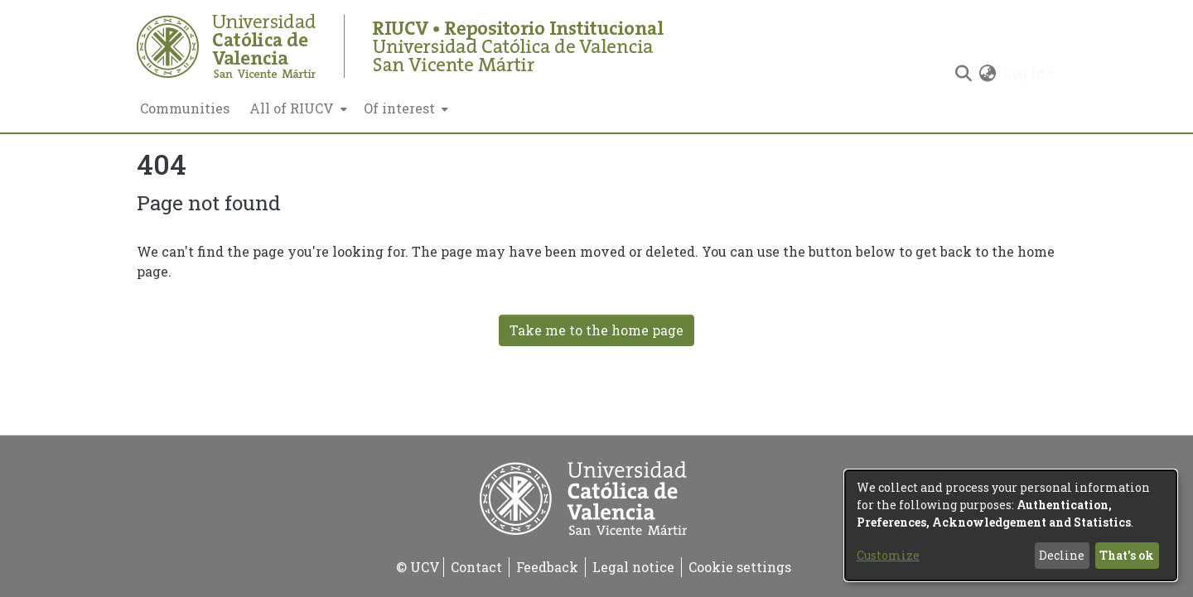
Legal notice (633, 566)
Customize (888, 555)
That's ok (1126, 555)
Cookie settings (739, 566)
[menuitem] (296, 108)
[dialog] (1010, 525)
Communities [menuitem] (184, 108)
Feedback (547, 566)
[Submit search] (964, 73)
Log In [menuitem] (1024, 72)
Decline (1061, 555)
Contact (476, 566)
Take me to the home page (596, 330)
